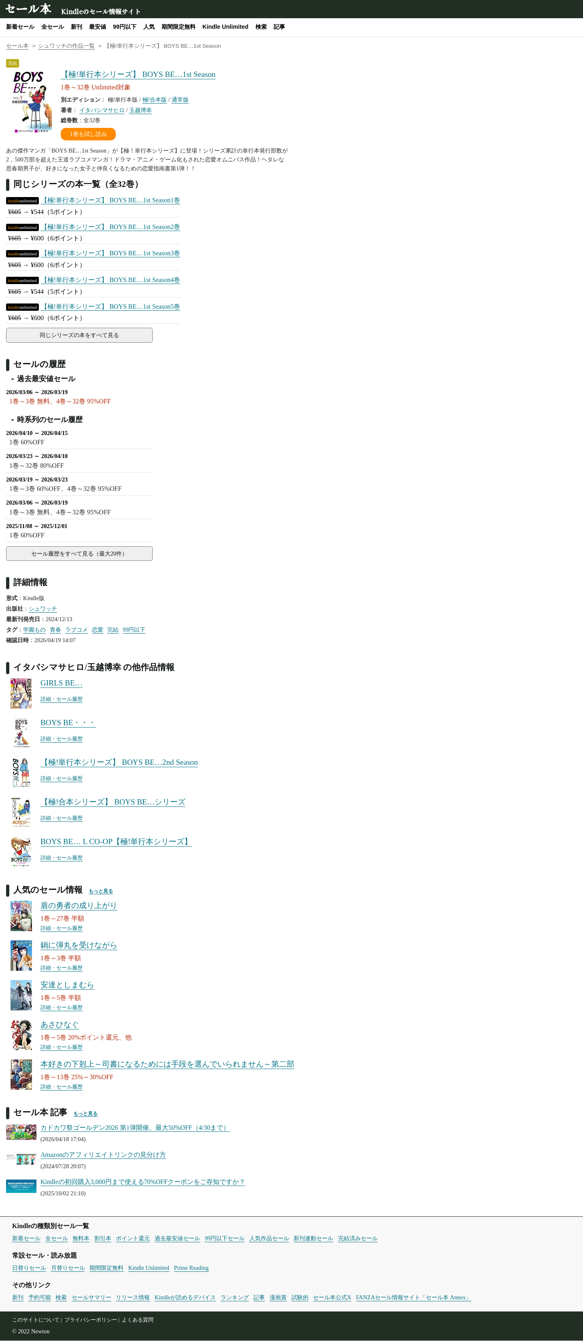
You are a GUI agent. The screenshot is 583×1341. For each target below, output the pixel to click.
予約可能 (39, 1297)
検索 (261, 26)
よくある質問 (137, 1320)
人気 (149, 26)
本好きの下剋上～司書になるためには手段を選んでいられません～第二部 (167, 1064)
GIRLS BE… (61, 683)
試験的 (300, 1297)
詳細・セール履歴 (61, 699)
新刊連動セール (313, 1238)
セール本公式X (332, 1297)
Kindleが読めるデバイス (185, 1297)
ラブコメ (76, 630)
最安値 (97, 26)
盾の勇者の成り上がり (78, 906)
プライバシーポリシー (90, 1320)
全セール (52, 26)
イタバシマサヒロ (102, 110)
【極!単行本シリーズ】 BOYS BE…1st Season (138, 74)
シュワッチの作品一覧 (66, 46)
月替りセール (68, 1268)
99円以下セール (225, 1238)
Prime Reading (191, 1268)
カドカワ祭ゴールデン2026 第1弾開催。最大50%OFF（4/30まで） (135, 1128)
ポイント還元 (133, 1238)
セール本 (27, 8)
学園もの (34, 630)
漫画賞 (278, 1297)
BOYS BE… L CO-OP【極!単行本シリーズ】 (116, 842)
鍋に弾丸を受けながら (78, 945)
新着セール (20, 26)
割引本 (102, 1238)
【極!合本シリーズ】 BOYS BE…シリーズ (112, 802)
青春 (55, 630)
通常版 (180, 99)
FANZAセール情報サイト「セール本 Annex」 (413, 1297)
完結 (113, 630)
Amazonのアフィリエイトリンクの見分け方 (103, 1155)
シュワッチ (43, 609)
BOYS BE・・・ (68, 723)
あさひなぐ (59, 1025)
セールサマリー (91, 1297)
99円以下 (124, 26)
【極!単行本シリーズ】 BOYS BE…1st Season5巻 (110, 306)
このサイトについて (36, 1320)
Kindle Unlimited (225, 26)
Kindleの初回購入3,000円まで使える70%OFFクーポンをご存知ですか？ (142, 1182)
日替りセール (29, 1268)
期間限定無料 (179, 26)
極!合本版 (155, 99)
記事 (279, 26)
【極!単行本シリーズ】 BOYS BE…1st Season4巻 (110, 279)
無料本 (80, 1238)
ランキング (235, 1297)
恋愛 (97, 630)
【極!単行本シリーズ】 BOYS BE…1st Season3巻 (110, 253)
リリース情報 (133, 1297)
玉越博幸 (140, 110)
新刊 (76, 26)
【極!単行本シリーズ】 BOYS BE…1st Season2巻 (110, 226)
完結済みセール (358, 1238)
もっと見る (101, 891)
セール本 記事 (40, 1112)
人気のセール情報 (48, 890)
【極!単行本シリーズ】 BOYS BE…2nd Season (119, 762)
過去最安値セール (177, 1238)
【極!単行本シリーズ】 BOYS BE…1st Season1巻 (110, 200)
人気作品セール (269, 1238)
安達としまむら (67, 985)
